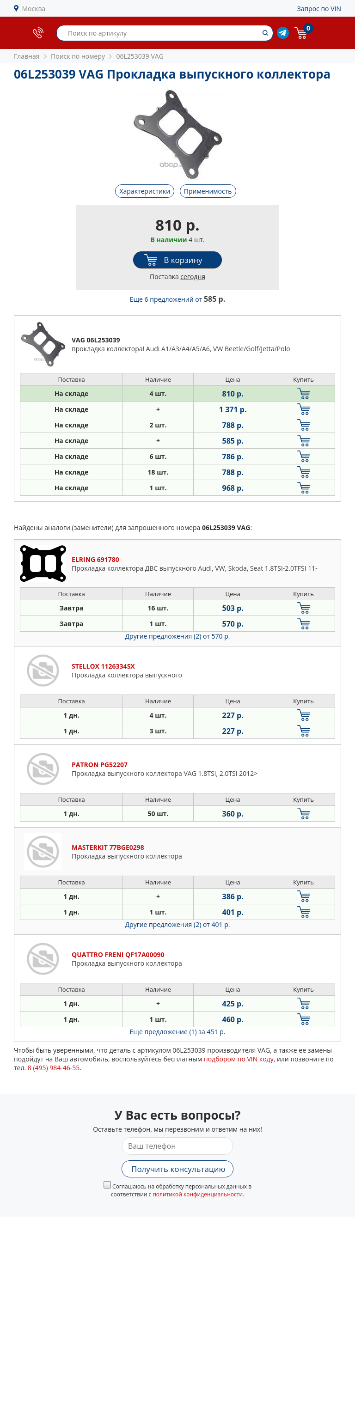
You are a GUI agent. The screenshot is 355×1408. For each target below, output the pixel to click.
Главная (27, 56)
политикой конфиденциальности (198, 1194)
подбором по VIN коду (239, 1058)
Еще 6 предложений (177, 299)
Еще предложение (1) (178, 1031)
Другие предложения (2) (177, 636)
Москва (34, 8)
